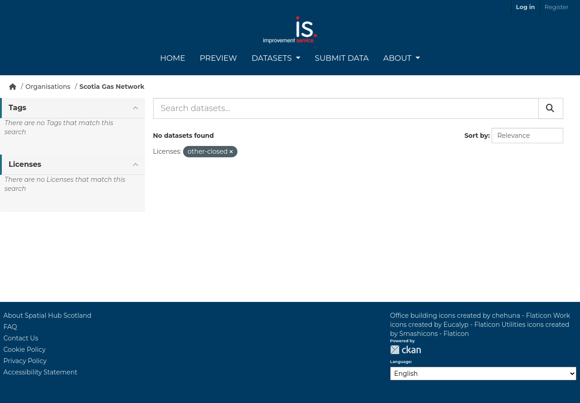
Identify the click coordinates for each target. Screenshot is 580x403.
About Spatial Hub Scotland (48, 315)
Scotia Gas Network (111, 87)
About (398, 58)
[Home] (12, 87)
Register (557, 6)
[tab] (72, 108)
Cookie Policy (25, 349)
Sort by (476, 135)
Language (400, 361)
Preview (218, 58)
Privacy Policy (25, 361)
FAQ (10, 327)
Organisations (47, 87)
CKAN (405, 349)
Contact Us (21, 338)
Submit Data (342, 58)
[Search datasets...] (346, 108)
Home (172, 58)
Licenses (25, 164)
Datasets (272, 58)
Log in (525, 6)
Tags (17, 107)
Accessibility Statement (40, 372)
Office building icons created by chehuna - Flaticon (470, 315)
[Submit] (550, 108)
